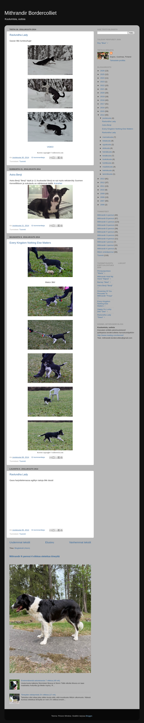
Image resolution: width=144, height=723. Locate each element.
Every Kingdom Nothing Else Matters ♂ (103, 303)
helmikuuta (107, 170)
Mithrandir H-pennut (105, 239)
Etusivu (49, 542)
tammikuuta (108, 174)
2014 (102, 115)
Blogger (89, 716)
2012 (102, 182)
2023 (102, 82)
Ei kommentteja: (39, 157)
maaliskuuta (108, 167)
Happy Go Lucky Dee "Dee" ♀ (104, 310)
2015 (102, 111)
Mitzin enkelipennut (105, 252)
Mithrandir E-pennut (105, 228)
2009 (102, 194)
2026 (102, 71)
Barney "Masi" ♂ (104, 282)
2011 (102, 186)
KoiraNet (58, 183)
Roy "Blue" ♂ (102, 43)
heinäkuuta (107, 152)
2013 (102, 179)
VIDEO (50, 147)
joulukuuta (107, 118)
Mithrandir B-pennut (105, 218)
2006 (102, 205)
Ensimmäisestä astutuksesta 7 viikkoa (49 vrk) (40, 680)
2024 (102, 78)
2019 (102, 96)
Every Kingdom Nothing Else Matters (30, 242)
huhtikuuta (107, 163)
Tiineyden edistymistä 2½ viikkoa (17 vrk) (38, 695)
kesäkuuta (107, 156)
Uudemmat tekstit (19, 542)
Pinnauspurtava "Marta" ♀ (104, 272)
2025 (102, 74)
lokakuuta (107, 141)
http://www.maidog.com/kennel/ (110, 335)
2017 (102, 104)
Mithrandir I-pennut (105, 242)
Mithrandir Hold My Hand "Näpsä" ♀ (105, 277)
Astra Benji (16, 174)
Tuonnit (22, 161)
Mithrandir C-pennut (105, 222)
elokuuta (106, 148)
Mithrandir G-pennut (105, 235)
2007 (102, 201)
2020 (102, 93)
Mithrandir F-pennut (105, 232)
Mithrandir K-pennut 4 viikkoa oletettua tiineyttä (34, 556)
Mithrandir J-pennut (105, 245)
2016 (102, 108)
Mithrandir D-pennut (105, 225)
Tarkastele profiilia (117, 60)
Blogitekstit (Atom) (22, 548)
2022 (102, 85)
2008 (102, 197)
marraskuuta (108, 137)
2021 (102, 89)
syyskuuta (107, 145)
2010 (102, 190)
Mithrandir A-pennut (105, 215)
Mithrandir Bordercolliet (30, 13)
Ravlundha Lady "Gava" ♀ (104, 316)
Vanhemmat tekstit (80, 542)
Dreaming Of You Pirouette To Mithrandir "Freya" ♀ (104, 294)
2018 (102, 100)
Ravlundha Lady (19, 35)
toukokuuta (107, 159)
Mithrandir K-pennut (105, 249)
